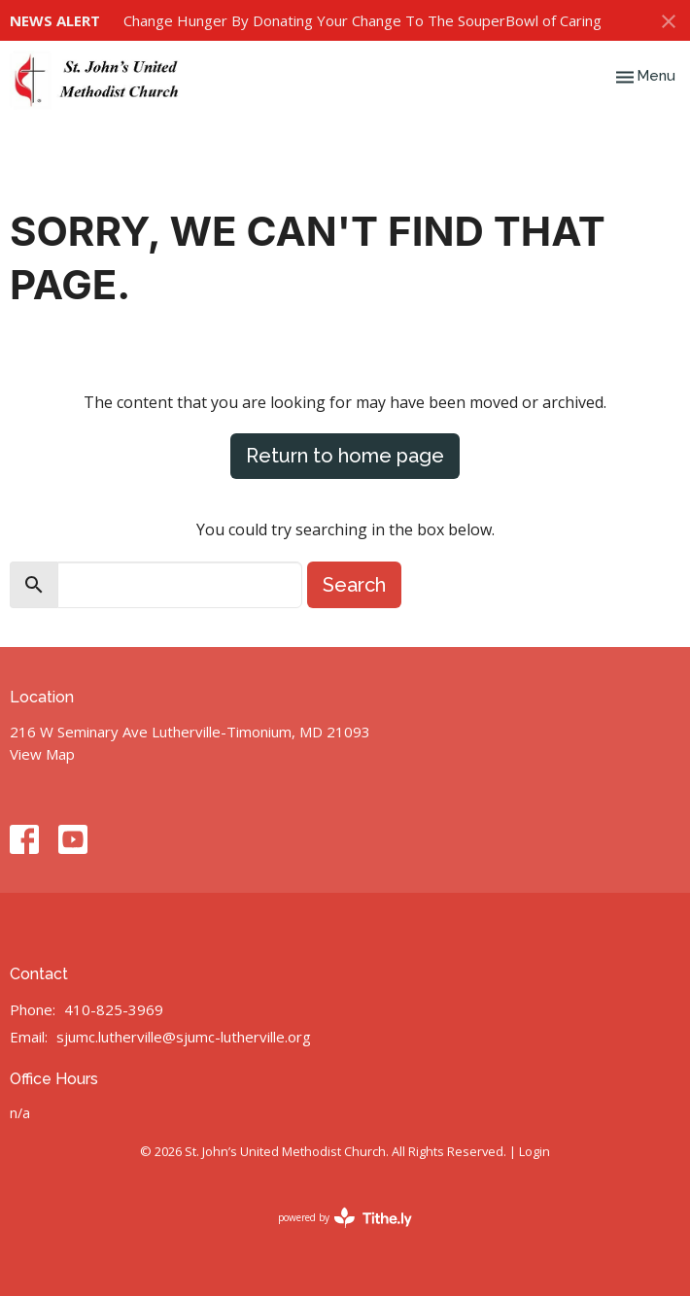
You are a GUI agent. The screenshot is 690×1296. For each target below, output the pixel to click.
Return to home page (345, 455)
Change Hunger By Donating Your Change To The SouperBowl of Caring (362, 20)
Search (354, 585)
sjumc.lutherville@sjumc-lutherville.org (183, 1036)
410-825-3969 (113, 1009)
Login (534, 1151)
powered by (345, 1217)
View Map (42, 754)
